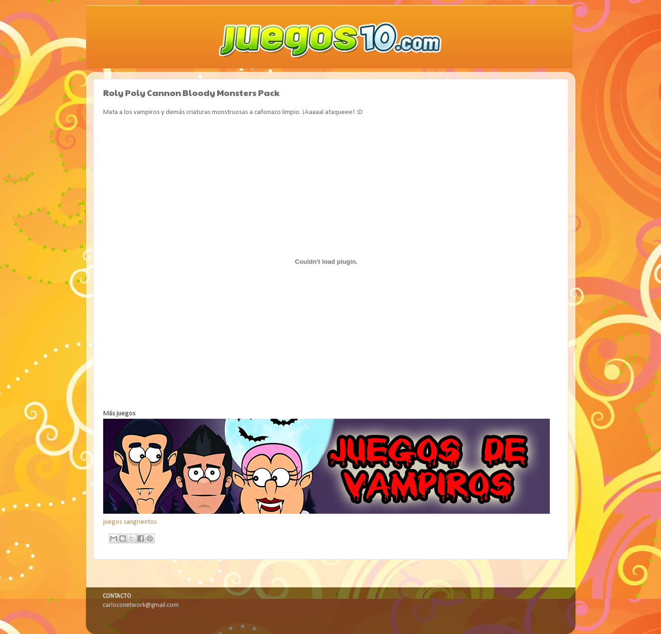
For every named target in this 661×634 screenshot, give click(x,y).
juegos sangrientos (130, 522)
